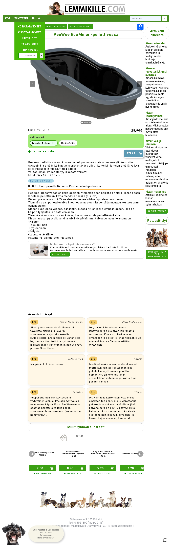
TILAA (130, 153)
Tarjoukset (29, 44)
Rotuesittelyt (157, 221)
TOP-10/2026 (29, 50)
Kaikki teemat (157, 211)
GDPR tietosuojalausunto (117, 525)
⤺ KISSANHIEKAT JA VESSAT (48, 26)
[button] (46, 533)
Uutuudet (29, 38)
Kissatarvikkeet (29, 32)
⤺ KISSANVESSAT (80, 26)
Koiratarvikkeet (29, 26)
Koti (8, 18)
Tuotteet (21, 18)
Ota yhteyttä (94, 525)
